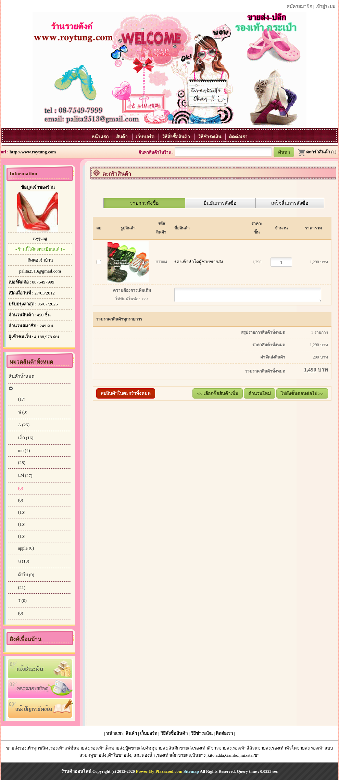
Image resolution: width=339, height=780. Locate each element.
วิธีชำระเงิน (210, 136)
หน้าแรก (100, 136)
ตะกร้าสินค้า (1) (317, 151)
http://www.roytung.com (33, 151)
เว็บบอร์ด (145, 136)
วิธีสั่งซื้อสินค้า (176, 136)
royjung (40, 238)
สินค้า (122, 136)
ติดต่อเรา (238, 136)
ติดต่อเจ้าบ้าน (40, 260)
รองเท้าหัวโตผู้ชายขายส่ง (197, 261)
